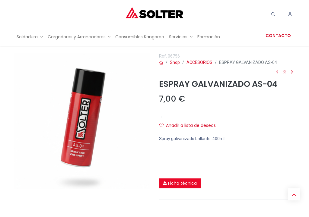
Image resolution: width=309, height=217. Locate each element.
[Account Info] (290, 14)
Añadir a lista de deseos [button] (187, 125)
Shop (175, 62)
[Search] (273, 14)
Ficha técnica (180, 183)
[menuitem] (29, 36)
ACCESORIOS (199, 62)
